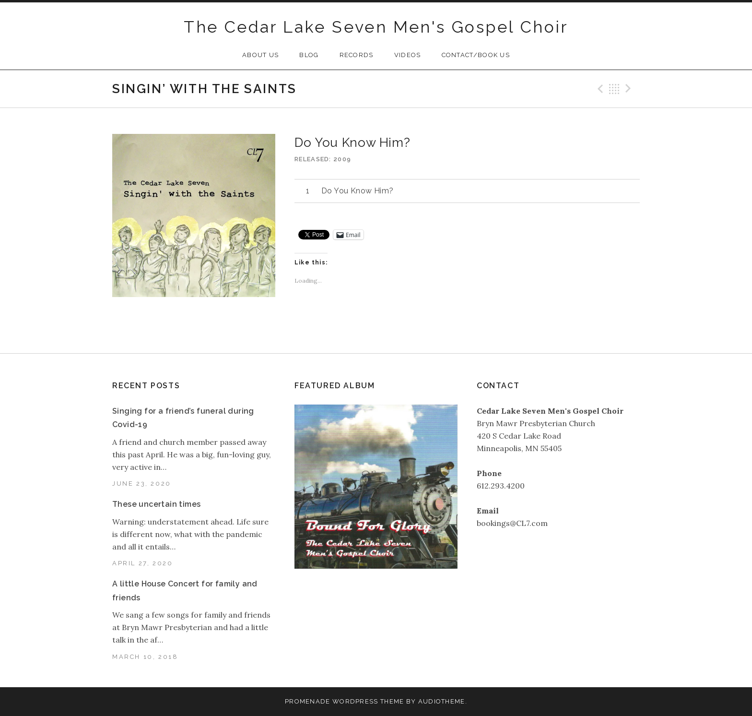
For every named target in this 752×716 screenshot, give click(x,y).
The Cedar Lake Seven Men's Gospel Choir (376, 26)
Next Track (629, 89)
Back (614, 89)
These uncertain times (156, 504)
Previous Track (599, 89)
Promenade (307, 701)
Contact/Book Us (476, 55)
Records (357, 55)
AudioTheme (441, 701)
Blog (308, 55)
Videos (407, 55)
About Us (260, 55)
